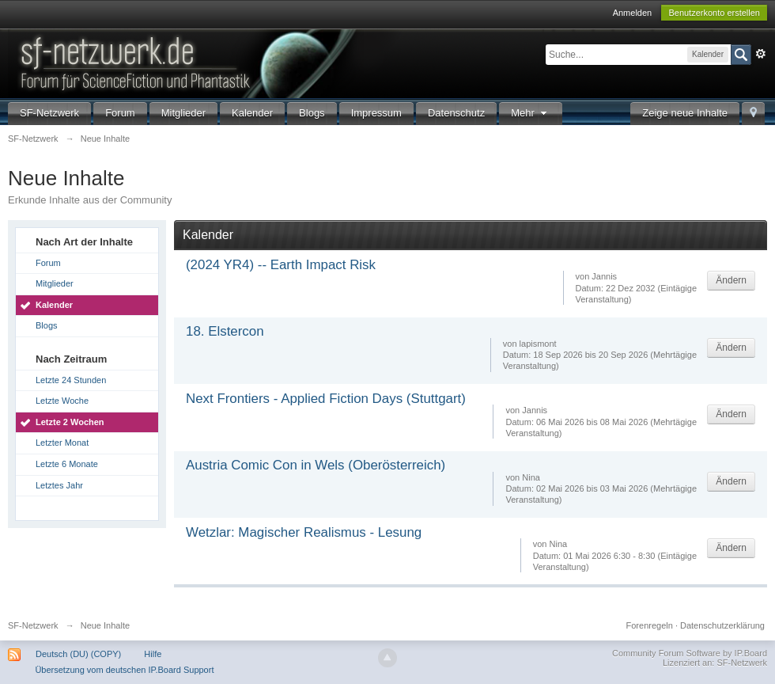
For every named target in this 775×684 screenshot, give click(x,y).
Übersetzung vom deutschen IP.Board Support (124, 669)
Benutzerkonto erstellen (714, 12)
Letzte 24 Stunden (71, 380)
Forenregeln (649, 625)
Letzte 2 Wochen (70, 422)
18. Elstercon (225, 331)
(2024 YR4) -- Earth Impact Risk (281, 264)
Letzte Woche (62, 400)
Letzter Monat (62, 442)
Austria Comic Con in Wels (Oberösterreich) (315, 465)
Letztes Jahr (59, 485)
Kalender (252, 113)
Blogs (312, 113)
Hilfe (152, 654)
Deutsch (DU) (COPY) (78, 654)
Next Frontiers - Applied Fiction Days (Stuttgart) (326, 398)
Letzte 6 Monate (67, 464)
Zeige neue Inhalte (685, 113)
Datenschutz (456, 113)
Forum (120, 113)
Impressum (376, 113)
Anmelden (632, 12)
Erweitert (760, 54)
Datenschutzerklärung (722, 625)
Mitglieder (183, 113)
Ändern (731, 280)
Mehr (530, 113)
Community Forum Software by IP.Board (689, 653)
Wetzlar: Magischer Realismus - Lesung (304, 532)
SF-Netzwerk (49, 113)
